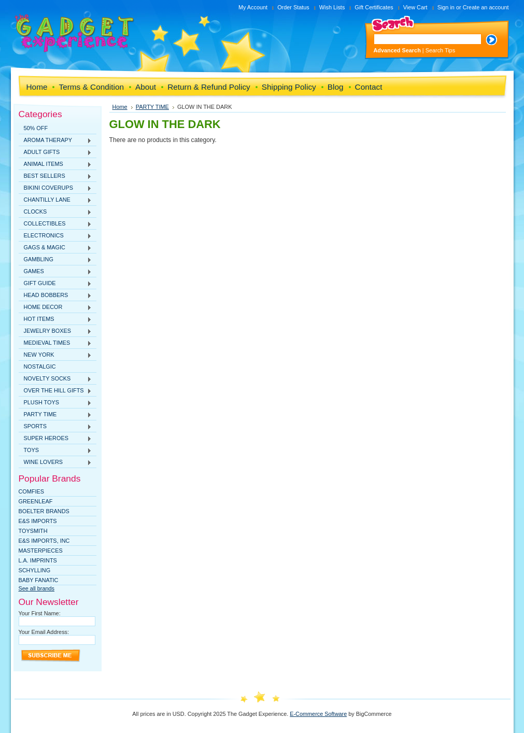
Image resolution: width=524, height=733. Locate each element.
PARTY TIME (55, 414)
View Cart (415, 7)
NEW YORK (55, 355)
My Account (252, 7)
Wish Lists (332, 7)
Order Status (293, 7)
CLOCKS (55, 212)
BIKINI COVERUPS (55, 188)
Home (120, 107)
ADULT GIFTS (55, 152)
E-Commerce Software (318, 714)
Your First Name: (40, 613)
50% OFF (36, 128)
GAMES (55, 271)
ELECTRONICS (55, 235)
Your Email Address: (44, 632)
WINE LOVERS (55, 462)
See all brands (37, 588)
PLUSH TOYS (55, 402)
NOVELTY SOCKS (55, 379)
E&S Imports (38, 521)
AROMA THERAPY (55, 140)
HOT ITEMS (55, 319)
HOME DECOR (55, 307)
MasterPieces (41, 550)
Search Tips (440, 50)
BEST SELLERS (55, 176)
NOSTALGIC (40, 366)
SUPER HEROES (55, 438)
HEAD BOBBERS (55, 295)
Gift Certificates (374, 7)
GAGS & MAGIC (55, 247)
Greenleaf (36, 501)
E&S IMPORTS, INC (44, 541)
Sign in (446, 7)
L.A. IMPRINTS (38, 560)
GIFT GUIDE (55, 283)
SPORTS (55, 426)
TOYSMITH (33, 531)
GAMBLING (55, 259)
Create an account (486, 7)
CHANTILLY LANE (55, 200)
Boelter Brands (44, 511)
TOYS (55, 450)
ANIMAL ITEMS (55, 164)
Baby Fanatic (39, 580)
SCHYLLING (35, 570)
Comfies (32, 491)
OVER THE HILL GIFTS (55, 390)
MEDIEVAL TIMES (55, 343)
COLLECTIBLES (55, 224)
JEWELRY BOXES (55, 331)
